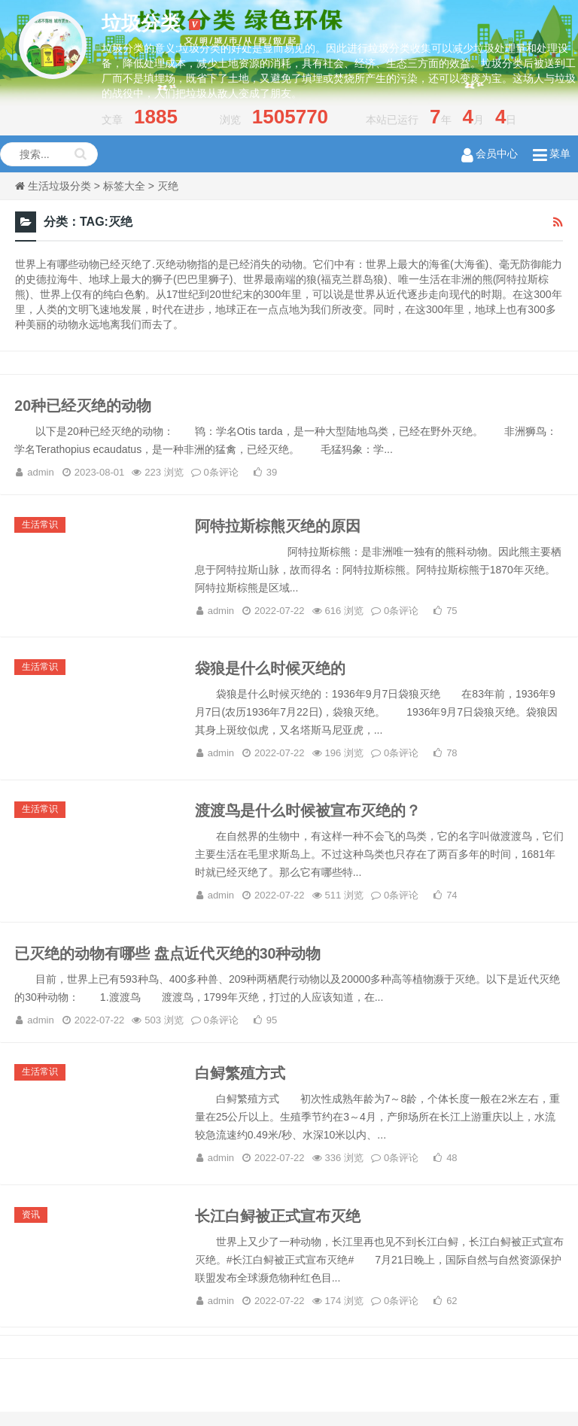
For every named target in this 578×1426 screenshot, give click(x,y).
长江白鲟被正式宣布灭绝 (277, 1229)
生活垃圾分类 (59, 186)
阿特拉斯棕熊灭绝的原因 (277, 529)
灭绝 (167, 186)
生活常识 (41, 528)
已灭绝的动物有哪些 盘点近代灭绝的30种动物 (169, 963)
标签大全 (124, 186)
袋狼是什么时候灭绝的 (270, 674)
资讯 (32, 1228)
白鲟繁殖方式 (240, 1085)
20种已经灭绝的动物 (84, 407)
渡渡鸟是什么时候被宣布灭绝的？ (308, 818)
